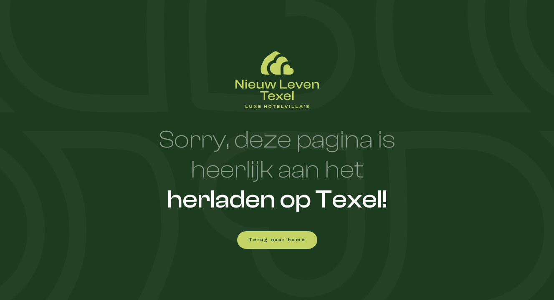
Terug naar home (277, 240)
